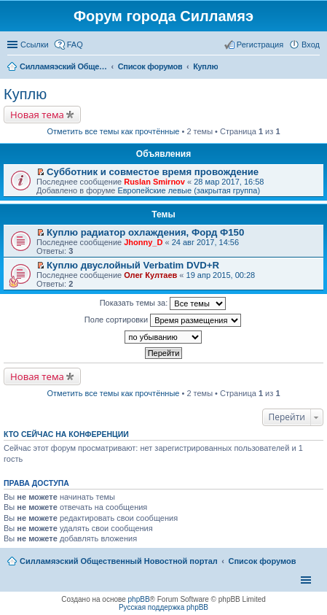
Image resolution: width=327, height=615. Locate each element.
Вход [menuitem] (311, 44)
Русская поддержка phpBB (163, 607)
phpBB (139, 599)
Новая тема (37, 114)
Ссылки (34, 44)
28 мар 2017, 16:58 (229, 181)
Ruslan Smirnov (154, 181)
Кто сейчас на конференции (66, 434)
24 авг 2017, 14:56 (205, 242)
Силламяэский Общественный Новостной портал (119, 561)
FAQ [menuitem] (75, 44)
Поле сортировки (162, 320)
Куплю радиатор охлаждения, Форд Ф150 (145, 232)
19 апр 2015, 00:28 (221, 275)
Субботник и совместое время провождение (153, 171)
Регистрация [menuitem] (260, 44)
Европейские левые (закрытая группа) (188, 190)
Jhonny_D (143, 242)
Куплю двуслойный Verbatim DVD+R (133, 265)
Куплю (25, 94)
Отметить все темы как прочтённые (113, 131)
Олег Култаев (150, 275)
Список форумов (262, 561)
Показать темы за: (163, 303)
